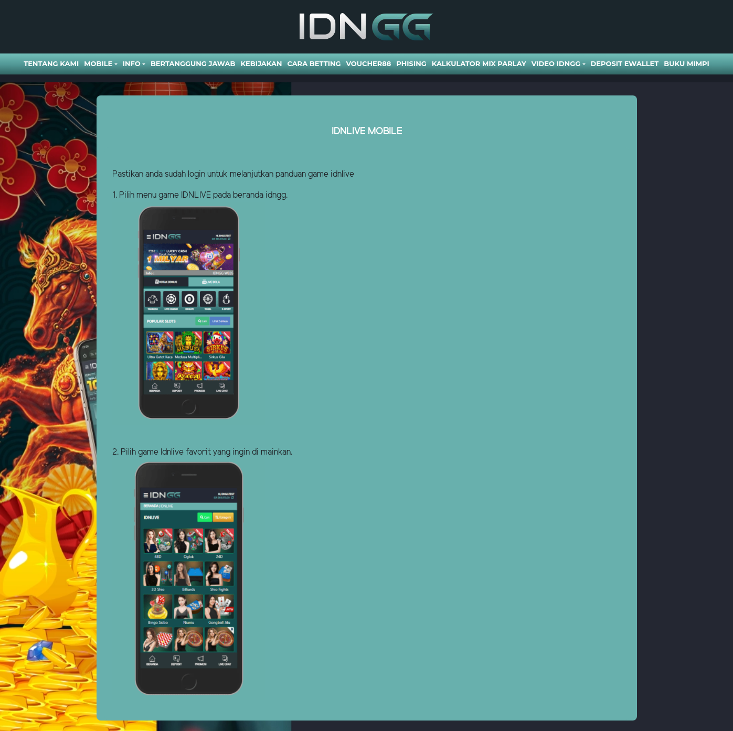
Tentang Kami (51, 63)
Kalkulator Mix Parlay (479, 63)
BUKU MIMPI (686, 63)
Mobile (98, 63)
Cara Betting (314, 63)
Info (132, 63)
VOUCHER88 (368, 63)
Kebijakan (261, 63)
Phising (411, 63)
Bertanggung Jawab (193, 63)
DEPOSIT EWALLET (625, 63)
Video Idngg (556, 63)
